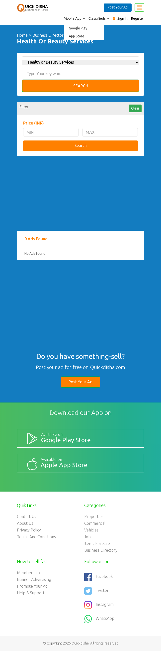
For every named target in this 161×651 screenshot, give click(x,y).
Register (137, 18)
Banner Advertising (34, 579)
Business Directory (100, 550)
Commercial (94, 523)
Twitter (96, 590)
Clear (135, 108)
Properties (93, 516)
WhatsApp (99, 618)
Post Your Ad (118, 7)
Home (22, 35)
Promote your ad (32, 586)
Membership (28, 572)
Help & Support (31, 593)
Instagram (99, 604)
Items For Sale (97, 543)
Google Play (78, 28)
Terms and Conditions (36, 536)
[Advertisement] (80, 196)
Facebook (98, 576)
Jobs (88, 536)
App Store (76, 36)
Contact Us (26, 516)
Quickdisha (80, 643)
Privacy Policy (29, 530)
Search (80, 86)
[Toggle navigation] (139, 7)
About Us (25, 523)
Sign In (122, 18)
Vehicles (91, 530)
